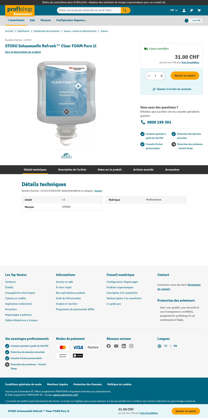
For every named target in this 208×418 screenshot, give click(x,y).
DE (165, 346)
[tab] (35, 169)
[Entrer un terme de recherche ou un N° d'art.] (89, 10)
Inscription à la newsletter (122, 293)
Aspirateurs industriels (18, 304)
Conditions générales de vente (23, 384)
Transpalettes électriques (20, 293)
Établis (9, 287)
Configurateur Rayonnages (122, 282)
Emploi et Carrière (66, 304)
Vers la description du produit (23, 52)
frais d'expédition (190, 62)
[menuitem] (174, 10)
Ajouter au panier (185, 75)
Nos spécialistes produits (70, 293)
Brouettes (11, 309)
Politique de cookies (119, 384)
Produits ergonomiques (120, 287)
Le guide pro (114, 304)
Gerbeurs (10, 282)
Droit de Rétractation (68, 298)
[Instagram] (131, 346)
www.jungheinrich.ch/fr (65, 394)
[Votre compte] (184, 10)
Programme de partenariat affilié (75, 309)
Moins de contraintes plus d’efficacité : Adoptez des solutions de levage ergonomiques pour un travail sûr (104, 2)
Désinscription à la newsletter (124, 298)
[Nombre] (155, 75)
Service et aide (64, 282)
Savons (98, 190)
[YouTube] (116, 346)
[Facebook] (109, 346)
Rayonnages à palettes (18, 315)
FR (175, 346)
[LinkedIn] (124, 346)
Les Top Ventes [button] (16, 275)
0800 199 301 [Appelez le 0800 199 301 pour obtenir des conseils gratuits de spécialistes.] (155, 122)
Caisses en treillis (15, 298)
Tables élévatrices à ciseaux (21, 320)
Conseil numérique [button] (120, 275)
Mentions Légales (57, 384)
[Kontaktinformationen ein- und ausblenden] (8, 409)
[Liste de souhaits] (191, 10)
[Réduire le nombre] (148, 75)
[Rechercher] (125, 10)
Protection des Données (87, 384)
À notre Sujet (64, 287)
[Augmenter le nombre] (161, 75)
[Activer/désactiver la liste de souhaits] (171, 89)
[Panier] (199, 10)
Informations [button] (65, 275)
